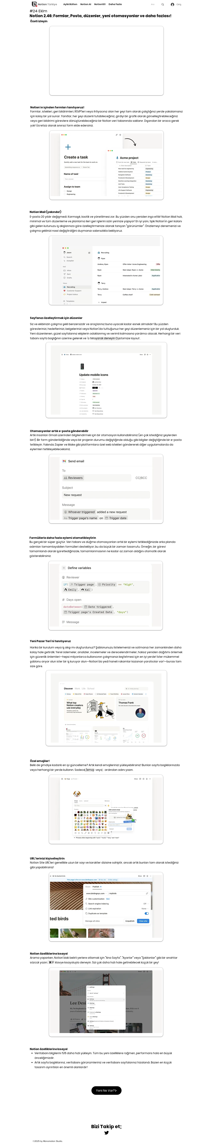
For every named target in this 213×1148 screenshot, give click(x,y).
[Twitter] (107, 1133)
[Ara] (153, 4)
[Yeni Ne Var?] (106, 1090)
